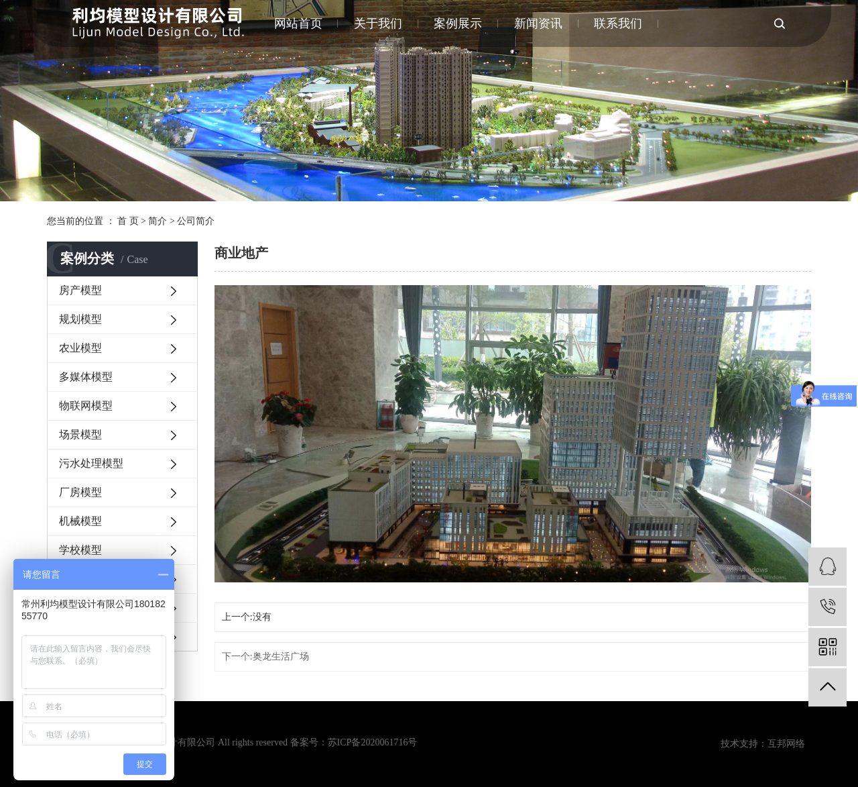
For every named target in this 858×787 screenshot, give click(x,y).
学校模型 (80, 550)
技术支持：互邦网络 (763, 744)
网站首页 (298, 23)
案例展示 (458, 23)
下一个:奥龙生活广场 (265, 656)
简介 (157, 221)
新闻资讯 (538, 23)
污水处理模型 (91, 463)
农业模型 (80, 348)
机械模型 (80, 521)
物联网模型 (86, 405)
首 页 (128, 221)
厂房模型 (80, 492)
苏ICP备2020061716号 (373, 742)
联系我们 (618, 23)
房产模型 (80, 290)
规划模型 (80, 319)
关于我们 (378, 23)
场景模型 (80, 434)
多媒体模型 (86, 376)
